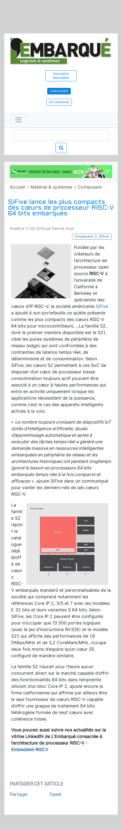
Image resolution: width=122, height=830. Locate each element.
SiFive (102, 306)
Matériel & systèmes (51, 187)
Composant (90, 187)
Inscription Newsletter (61, 76)
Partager (19, 794)
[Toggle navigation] (18, 119)
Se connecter (59, 102)
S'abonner (59, 91)
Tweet (55, 794)
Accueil (17, 187)
